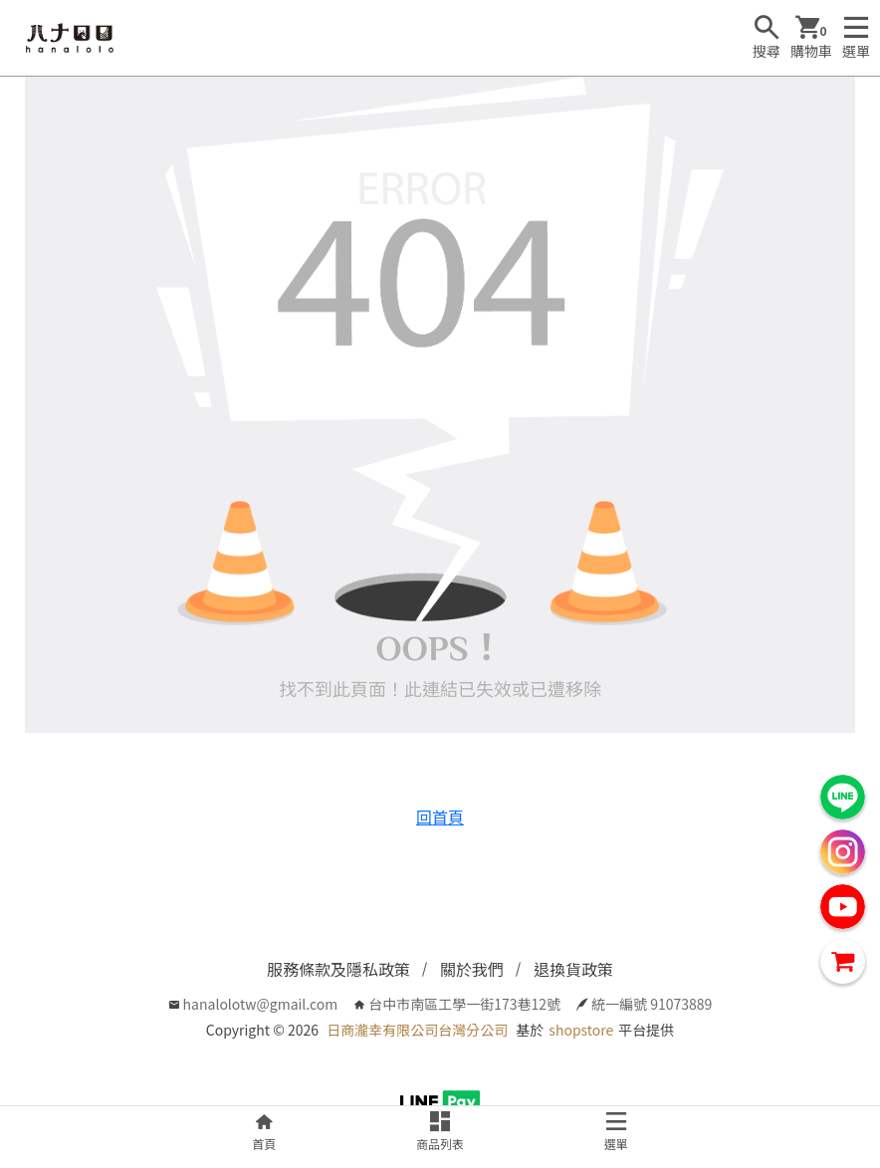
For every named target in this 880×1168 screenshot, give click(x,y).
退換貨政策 (573, 969)
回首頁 (440, 816)
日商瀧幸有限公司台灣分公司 (417, 1030)
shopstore (581, 1030)
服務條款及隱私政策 (338, 969)
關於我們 (472, 969)
